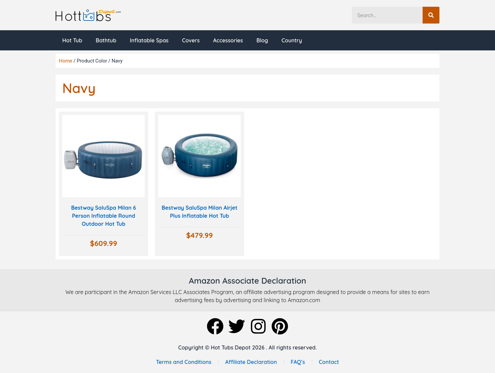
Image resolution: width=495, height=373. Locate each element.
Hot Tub (72, 40)
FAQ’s (298, 362)
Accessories (228, 40)
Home (65, 61)
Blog (262, 40)
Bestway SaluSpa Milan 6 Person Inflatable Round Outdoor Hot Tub (103, 215)
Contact (329, 362)
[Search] (431, 15)
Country (292, 40)
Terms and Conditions (183, 362)
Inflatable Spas (149, 40)
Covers (190, 40)
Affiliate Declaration (251, 362)
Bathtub (106, 40)
